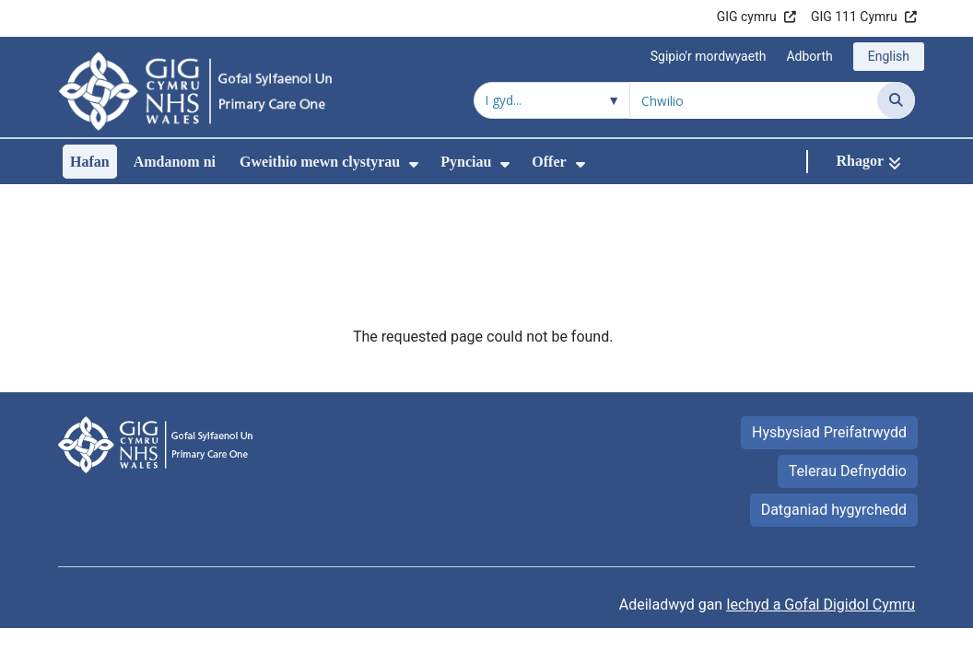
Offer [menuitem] (549, 161)
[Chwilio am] (753, 100)
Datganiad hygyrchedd (834, 386)
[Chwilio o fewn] (552, 100)
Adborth (809, 56)
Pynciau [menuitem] (465, 161)
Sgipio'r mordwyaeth (709, 56)
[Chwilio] (896, 100)
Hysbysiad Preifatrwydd (829, 309)
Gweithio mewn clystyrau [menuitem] (320, 161)
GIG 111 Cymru (854, 16)
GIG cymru (747, 16)
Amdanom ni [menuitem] (175, 161)
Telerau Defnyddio (848, 347)
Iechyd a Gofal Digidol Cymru (820, 481)
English (888, 56)
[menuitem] (414, 164)
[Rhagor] (868, 162)
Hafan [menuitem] (90, 161)
